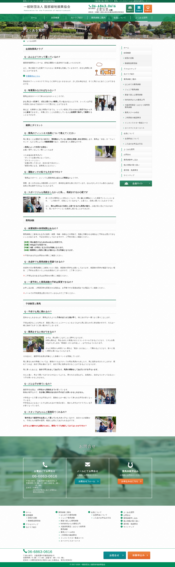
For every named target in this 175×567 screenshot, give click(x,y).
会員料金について (132, 139)
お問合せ (127, 155)
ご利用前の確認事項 (133, 118)
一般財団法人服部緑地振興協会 (92, 564)
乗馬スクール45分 (132, 112)
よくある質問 (129, 149)
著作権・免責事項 (131, 170)
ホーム (126, 48)
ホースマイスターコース (134, 128)
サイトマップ (129, 175)
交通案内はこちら (33, 76)
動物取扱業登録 (131, 63)
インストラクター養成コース (136, 123)
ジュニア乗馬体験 (132, 90)
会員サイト (130, 9)
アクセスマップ (130, 69)
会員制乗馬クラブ (34, 49)
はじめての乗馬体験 (133, 84)
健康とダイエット (34, 125)
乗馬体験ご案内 (130, 79)
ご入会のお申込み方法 (134, 144)
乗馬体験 (30, 220)
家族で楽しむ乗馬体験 (134, 95)
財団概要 (127, 53)
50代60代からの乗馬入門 (135, 100)
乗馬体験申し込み (131, 160)
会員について (129, 133)
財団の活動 (129, 58)
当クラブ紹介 (129, 74)
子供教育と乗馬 (33, 303)
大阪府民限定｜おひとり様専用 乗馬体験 (137, 106)
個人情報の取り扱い (132, 165)
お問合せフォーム (139, 9)
